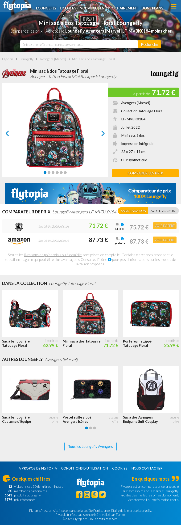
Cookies (120, 468)
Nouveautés (93, 6)
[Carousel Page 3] (53, 172)
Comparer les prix (145, 173)
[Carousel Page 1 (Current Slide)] (45, 172)
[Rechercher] (149, 44)
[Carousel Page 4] (57, 172)
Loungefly (47, 6)
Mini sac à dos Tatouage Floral (93, 59)
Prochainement (124, 6)
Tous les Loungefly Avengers (90, 446)
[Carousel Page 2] (49, 172)
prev (13, 134)
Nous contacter (147, 468)
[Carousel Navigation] (55, 133)
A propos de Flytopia (38, 468)
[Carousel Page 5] (61, 172)
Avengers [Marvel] (53, 59)
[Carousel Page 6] (65, 172)
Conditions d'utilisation (84, 468)
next (98, 134)
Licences (69, 6)
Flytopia (17, 6)
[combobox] (79, 44)
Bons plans (154, 6)
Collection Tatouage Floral (142, 111)
